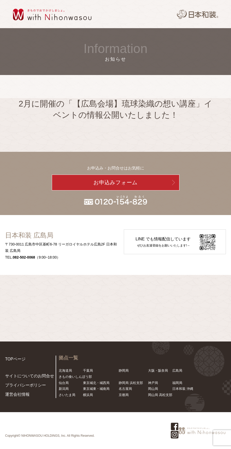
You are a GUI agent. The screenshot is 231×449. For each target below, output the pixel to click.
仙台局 (64, 383)
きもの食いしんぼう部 (75, 377)
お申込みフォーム (115, 182)
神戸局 (153, 383)
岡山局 (153, 389)
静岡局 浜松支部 (131, 383)
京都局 (124, 395)
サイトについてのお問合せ (25, 378)
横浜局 (88, 395)
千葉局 (88, 370)
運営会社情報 (15, 395)
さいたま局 (67, 395)
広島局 (177, 370)
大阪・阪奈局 (158, 370)
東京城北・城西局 (96, 383)
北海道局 (65, 370)
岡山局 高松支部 (160, 395)
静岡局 (124, 370)
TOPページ (13, 358)
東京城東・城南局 (96, 389)
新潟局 (64, 389)
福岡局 (177, 383)
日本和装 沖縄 (182, 389)
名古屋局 (125, 389)
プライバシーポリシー (21, 387)
